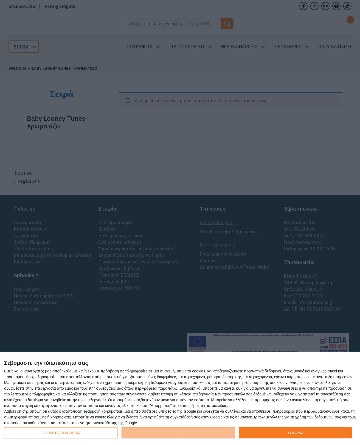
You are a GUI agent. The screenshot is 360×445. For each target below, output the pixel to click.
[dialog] (180, 398)
